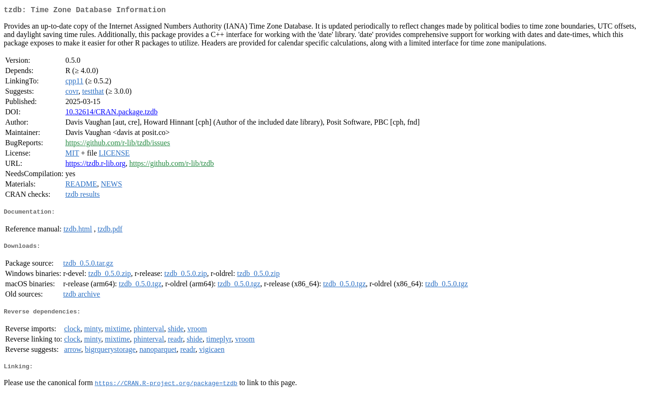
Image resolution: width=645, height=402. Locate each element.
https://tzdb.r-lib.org (95, 165)
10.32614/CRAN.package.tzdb (111, 114)
